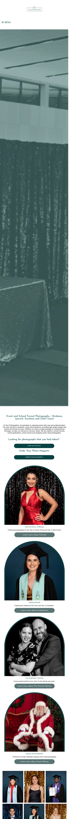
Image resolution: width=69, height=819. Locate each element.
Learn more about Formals (34, 535)
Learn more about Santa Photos (34, 762)
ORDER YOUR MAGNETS (34, 457)
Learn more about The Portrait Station (34, 686)
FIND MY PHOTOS (34, 446)
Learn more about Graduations (34, 610)
